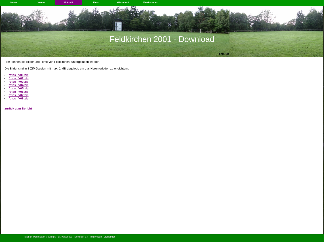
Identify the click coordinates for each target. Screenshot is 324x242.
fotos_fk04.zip (19, 85)
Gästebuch (123, 2)
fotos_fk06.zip (19, 91)
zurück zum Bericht (18, 108)
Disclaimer (109, 237)
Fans (96, 2)
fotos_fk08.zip (19, 98)
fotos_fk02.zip (19, 78)
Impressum (96, 237)
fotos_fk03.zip (19, 81)
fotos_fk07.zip (19, 95)
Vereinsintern (150, 2)
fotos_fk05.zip (19, 88)
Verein (41, 2)
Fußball (68, 2)
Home (14, 2)
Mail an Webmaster (35, 237)
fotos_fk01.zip (19, 75)
